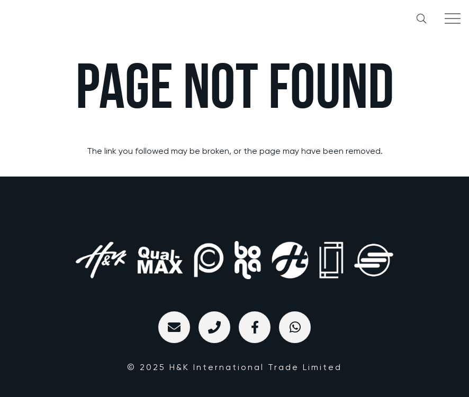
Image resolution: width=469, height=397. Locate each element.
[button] (421, 18)
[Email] (174, 327)
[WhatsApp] (295, 327)
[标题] (214, 327)
